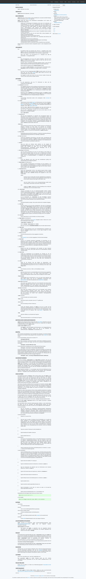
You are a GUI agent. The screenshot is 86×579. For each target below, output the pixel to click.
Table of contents (57, 24)
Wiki (65, 1)
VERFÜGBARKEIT (20, 568)
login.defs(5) (40, 321)
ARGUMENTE (19, 47)
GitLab (69, 1)
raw (60, 33)
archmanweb (37, 575)
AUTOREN (18, 554)
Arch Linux (6, 2)
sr (54, 31)
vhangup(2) (24, 237)
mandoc (42, 575)
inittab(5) (45, 334)
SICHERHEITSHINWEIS (21, 358)
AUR (78, 1)
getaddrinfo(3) (41, 279)
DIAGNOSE (18, 547)
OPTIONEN (18, 78)
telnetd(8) (31, 103)
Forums (61, 1)
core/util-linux (56, 10)
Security (73, 1)
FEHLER (18, 532)
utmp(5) (33, 104)
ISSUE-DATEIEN (19, 374)
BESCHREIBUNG (20, 16)
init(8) (29, 18)
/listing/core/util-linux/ (58, 22)
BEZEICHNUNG (19, 7)
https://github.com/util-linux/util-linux (60, 14)
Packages (56, 1)
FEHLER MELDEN (20, 562)
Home (52, 1)
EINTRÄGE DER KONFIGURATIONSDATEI (25, 320)
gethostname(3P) (24, 279)
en (54, 28)
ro (54, 30)
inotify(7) (40, 310)
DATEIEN (18, 502)
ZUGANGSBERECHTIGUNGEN (23, 520)
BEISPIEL (18, 332)
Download (82, 1)
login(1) (33, 102)
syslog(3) (38, 515)
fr (54, 29)
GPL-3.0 (29, 577)
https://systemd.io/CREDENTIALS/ (24, 523)
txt (58, 33)
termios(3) (48, 97)
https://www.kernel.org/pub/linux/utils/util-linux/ (26, 571)
